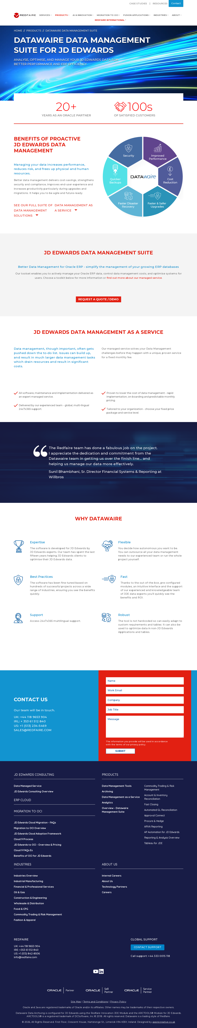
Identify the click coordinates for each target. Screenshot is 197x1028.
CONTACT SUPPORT (147, 947)
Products (62, 15)
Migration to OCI (108, 15)
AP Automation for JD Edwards (161, 832)
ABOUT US (109, 864)
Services (45, 15)
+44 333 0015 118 (159, 956)
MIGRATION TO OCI (28, 811)
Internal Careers (111, 875)
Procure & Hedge (154, 821)
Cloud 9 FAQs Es (23, 850)
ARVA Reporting (153, 826)
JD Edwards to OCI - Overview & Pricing (37, 844)
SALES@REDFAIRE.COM (33, 730)
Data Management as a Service (121, 797)
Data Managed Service (28, 785)
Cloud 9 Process (23, 839)
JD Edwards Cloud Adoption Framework (37, 833)
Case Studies (138, 3)
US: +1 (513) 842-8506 (27, 953)
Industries (161, 15)
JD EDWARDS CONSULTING (34, 775)
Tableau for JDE (153, 843)
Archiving (107, 791)
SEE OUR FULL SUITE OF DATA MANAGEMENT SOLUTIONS (33, 210)
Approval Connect (154, 815)
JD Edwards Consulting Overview (33, 791)
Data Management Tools (116, 785)
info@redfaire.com (25, 957)
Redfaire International (110, 20)
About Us (107, 881)
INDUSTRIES (22, 864)
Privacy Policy (118, 1001)
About (176, 15)
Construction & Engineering (30, 897)
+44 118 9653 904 (33, 717)
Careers (106, 892)
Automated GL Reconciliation (160, 809)
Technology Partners (114, 886)
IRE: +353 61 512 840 (26, 949)
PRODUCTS (110, 775)
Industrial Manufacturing (28, 881)
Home (18, 30)
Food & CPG (21, 908)
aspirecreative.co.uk (164, 1022)
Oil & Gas (19, 892)
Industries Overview (26, 875)
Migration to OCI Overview (30, 828)
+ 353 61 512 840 (33, 721)
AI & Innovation (83, 15)
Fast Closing (151, 804)
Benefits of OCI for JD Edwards (32, 855)
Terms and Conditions (95, 1001)
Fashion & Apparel (25, 919)
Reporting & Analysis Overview (161, 837)
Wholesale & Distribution (29, 903)
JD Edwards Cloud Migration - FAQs (35, 822)
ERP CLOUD (22, 800)
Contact (176, 3)
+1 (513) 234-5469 (33, 726)
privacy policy (137, 744)
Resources (160, 3)
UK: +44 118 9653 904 (27, 946)
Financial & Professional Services (34, 886)
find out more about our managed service (134, 277)
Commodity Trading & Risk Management (38, 914)
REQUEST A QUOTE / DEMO (98, 299)
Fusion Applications (136, 15)
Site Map (76, 1001)
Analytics (107, 802)
